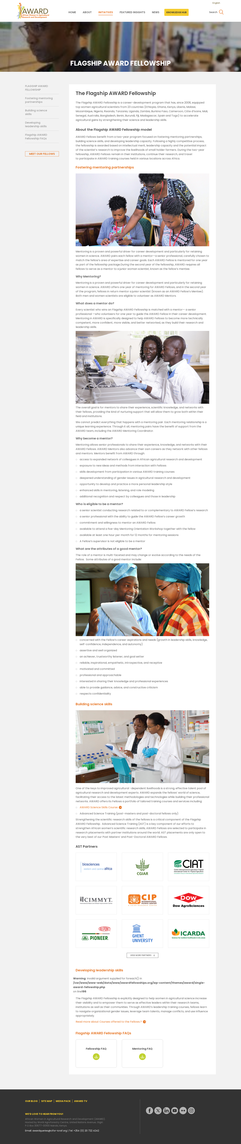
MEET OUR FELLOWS (42, 154)
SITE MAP (46, 1101)
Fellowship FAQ (96, 1049)
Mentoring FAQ (142, 1049)
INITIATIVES (105, 12)
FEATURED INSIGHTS (132, 12)
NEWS (155, 12)
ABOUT (87, 12)
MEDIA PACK (63, 1101)
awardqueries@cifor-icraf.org (50, 1130)
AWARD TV (80, 1101)
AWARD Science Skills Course (99, 807)
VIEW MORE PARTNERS (140, 955)
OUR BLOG (31, 1101)
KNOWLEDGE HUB (176, 12)
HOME (72, 12)
